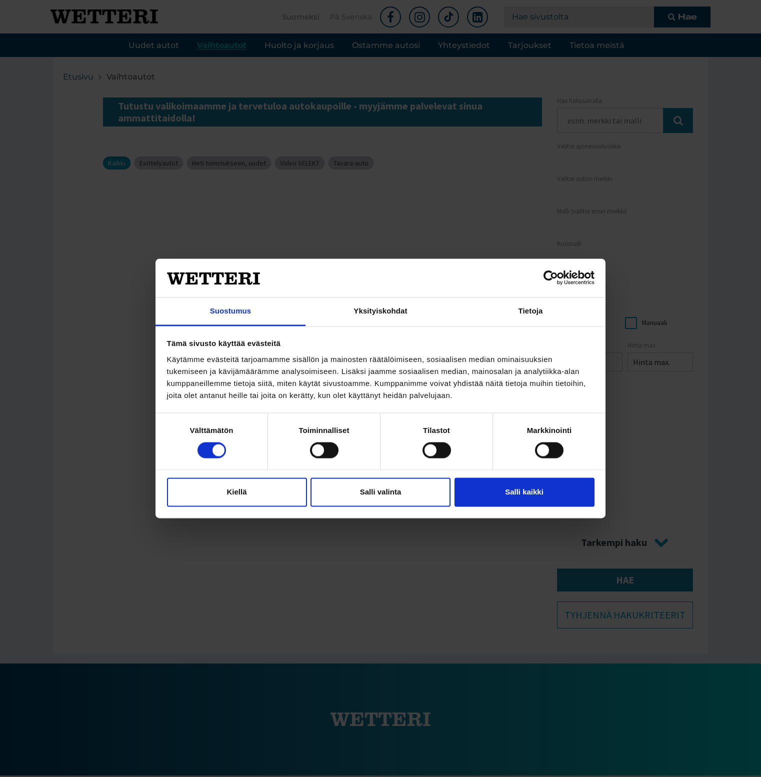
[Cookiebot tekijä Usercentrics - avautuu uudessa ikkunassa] (550, 278)
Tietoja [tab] (530, 310)
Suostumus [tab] (231, 310)
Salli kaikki (524, 492)
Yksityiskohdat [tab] (380, 310)
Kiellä (236, 492)
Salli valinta (381, 492)
